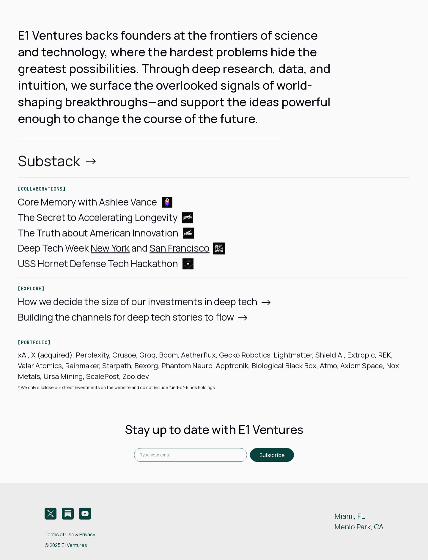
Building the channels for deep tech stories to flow (126, 322)
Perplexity (92, 359)
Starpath (116, 370)
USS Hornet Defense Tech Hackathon (98, 268)
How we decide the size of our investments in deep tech (137, 306)
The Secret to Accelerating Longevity (98, 222)
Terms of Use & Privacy (70, 534)
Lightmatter (293, 359)
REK (384, 359)
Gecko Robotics (244, 359)
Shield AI (329, 359)
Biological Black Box (284, 370)
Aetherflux (198, 359)
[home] (38, 9)
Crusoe (124, 359)
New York (110, 252)
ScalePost (102, 380)
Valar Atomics (40, 370)
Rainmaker (82, 370)
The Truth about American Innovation (98, 237)
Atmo (328, 370)
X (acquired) (52, 359)
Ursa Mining (63, 380)
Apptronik (232, 370)
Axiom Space (361, 370)
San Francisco (180, 252)
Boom (168, 359)
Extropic (361, 359)
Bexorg (146, 370)
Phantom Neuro (187, 370)
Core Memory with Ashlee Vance (87, 207)
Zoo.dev (135, 380)
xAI (23, 359)
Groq (147, 359)
